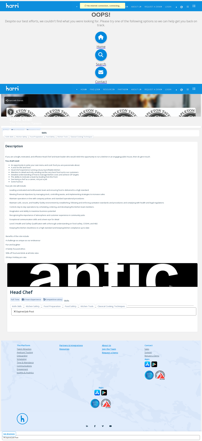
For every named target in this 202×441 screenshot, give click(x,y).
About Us (136, 6)
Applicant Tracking (25, 352)
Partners (123, 89)
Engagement (22, 369)
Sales (147, 349)
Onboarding (22, 355)
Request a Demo (153, 6)
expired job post (11, 437)
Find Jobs (95, 89)
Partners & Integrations (71, 345)
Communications (24, 366)
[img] (102, 275)
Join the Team (109, 349)
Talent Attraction (24, 349)
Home (83, 89)
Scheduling (22, 359)
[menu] (193, 6)
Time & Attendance (25, 362)
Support (148, 352)
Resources (108, 89)
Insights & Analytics (25, 372)
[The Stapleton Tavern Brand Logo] (100, 112)
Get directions (9, 434)
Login (168, 6)
